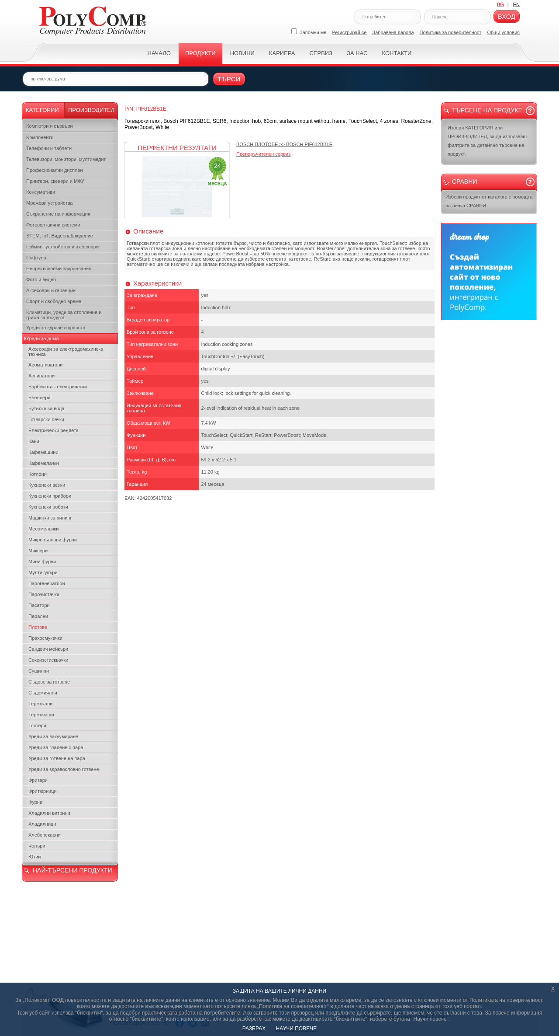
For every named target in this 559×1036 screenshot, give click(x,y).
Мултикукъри (43, 572)
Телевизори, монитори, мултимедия (66, 159)
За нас (357, 53)
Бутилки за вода (46, 408)
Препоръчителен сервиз (263, 154)
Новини (242, 53)
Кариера (282, 53)
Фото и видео (41, 279)
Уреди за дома (42, 338)
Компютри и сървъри (49, 126)
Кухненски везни (46, 485)
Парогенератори (46, 583)
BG (500, 4)
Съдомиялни (42, 692)
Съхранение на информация (58, 213)
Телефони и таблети (49, 148)
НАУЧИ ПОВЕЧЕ (296, 1029)
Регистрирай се (349, 32)
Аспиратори (41, 375)
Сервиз (320, 53)
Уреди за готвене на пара (56, 758)
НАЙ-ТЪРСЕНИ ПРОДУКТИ (72, 870)
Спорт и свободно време (53, 301)
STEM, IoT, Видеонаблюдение (59, 235)
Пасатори (39, 605)
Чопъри (36, 845)
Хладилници (42, 824)
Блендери (39, 397)
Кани (33, 441)
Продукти (200, 53)
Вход (506, 16)
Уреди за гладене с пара (55, 747)
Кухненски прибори (49, 496)
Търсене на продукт (487, 110)
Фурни (35, 802)
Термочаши (41, 714)
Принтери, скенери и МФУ (55, 181)
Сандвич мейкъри (48, 649)
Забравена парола (393, 32)
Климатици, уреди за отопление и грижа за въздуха (63, 315)
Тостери (37, 725)
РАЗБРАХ (254, 1029)
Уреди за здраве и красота (55, 327)
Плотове (37, 627)
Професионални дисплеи (54, 170)
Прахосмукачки (45, 638)
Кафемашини (43, 452)
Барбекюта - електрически (57, 386)
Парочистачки (43, 594)
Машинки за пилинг (50, 517)
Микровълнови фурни (52, 539)
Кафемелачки (43, 463)
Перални (38, 616)
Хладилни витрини (49, 813)
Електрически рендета (53, 430)
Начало (159, 53)
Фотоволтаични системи (53, 224)
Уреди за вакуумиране (53, 736)
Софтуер (36, 257)
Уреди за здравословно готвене (63, 769)
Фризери (38, 780)
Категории (42, 110)
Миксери (38, 550)
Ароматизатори (45, 364)
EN (516, 4)
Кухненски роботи (48, 506)
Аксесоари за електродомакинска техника (65, 351)
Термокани (40, 703)
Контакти (396, 53)
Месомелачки (43, 528)
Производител (91, 110)
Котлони (37, 474)
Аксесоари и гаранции (51, 290)
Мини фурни (42, 561)
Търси (229, 79)
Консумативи (40, 192)
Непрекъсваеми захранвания (58, 268)
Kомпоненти (40, 137)
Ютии (34, 856)
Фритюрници (42, 791)
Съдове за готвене (49, 681)
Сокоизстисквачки (48, 660)
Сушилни (38, 670)
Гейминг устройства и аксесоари (62, 246)
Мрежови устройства (49, 203)
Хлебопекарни (44, 834)
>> (284, 144)
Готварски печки (46, 419)
